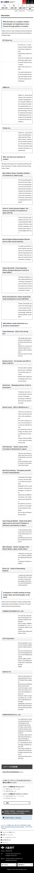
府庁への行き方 (5, 864)
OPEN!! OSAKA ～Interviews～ (13, 817)
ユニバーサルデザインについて (9, 837)
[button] (24, 2)
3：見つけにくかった (10, 798)
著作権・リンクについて (7, 834)
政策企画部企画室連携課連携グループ (13, 772)
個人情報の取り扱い (6, 840)
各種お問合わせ (21, 864)
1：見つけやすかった (10, 796)
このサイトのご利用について (8, 832)
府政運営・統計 (10, 825)
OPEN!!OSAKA (23, 825)
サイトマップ (5, 842)
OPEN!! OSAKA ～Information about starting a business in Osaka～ (16, 812)
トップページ (3, 825)
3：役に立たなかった (10, 791)
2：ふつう (17, 789)
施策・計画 (17, 825)
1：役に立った (8, 789)
